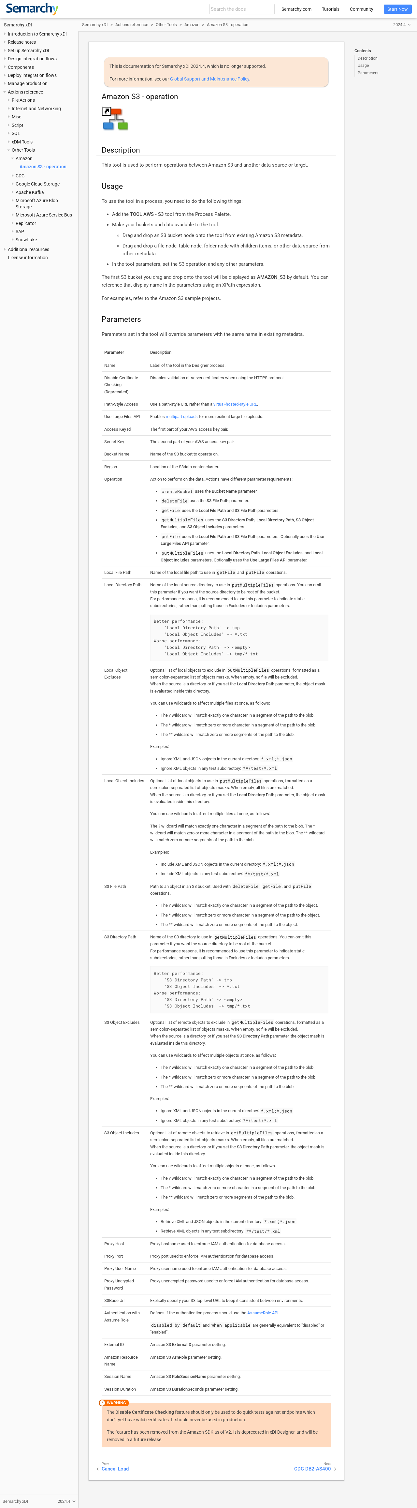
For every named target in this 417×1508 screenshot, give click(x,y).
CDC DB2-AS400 (312, 1469)
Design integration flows (32, 58)
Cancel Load (115, 1469)
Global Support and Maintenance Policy (209, 79)
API (263, 1312)
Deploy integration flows (32, 75)
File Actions (23, 100)
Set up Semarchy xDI (28, 50)
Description (368, 58)
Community (361, 9)
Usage (363, 65)
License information (28, 257)
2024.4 (399, 24)
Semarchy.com (296, 9)
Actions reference (25, 92)
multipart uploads (182, 416)
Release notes (22, 42)
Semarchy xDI (18, 24)
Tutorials (330, 9)
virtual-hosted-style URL (235, 404)
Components (21, 67)
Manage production (28, 83)
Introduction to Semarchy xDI (37, 34)
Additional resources (28, 249)
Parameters (368, 73)
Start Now (397, 9)
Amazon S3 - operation (43, 166)
